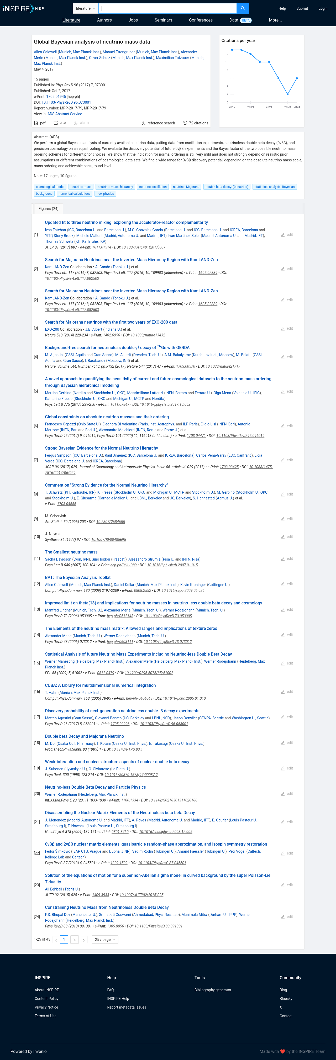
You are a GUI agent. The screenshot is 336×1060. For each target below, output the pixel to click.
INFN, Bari (226, 424)
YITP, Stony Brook (59, 236)
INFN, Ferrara (176, 393)
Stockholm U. (203, 492)
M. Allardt (123, 355)
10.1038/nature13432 (147, 335)
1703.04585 (66, 504)
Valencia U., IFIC (246, 393)
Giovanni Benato (108, 718)
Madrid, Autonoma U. (122, 236)
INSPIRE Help (118, 998)
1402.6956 (111, 335)
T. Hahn (51, 692)
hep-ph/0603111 (120, 642)
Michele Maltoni (89, 236)
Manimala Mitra (194, 915)
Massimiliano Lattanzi (145, 393)
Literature (71, 20)
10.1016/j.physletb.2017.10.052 (165, 404)
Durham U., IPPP (222, 915)
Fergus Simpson (58, 455)
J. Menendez (55, 820)
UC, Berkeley (180, 498)
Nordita (80, 393)
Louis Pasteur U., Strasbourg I (112, 826)
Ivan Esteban (55, 230)
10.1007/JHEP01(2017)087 (144, 247)
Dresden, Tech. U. (147, 355)
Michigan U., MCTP (128, 399)
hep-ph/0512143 (120, 616)
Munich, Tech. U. (87, 610)
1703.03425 (229, 467)
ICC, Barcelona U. (82, 230)
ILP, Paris (190, 424)
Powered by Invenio (28, 1051)
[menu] (293, 8)
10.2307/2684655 (110, 522)
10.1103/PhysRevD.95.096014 (240, 436)
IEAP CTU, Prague (86, 851)
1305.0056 (115, 926)
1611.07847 (119, 404)
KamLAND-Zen (57, 267)
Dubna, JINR (119, 851)
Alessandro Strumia (144, 559)
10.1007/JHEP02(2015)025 (141, 895)
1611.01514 (101, 247)
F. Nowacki (76, 826)
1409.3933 (100, 895)
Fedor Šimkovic (57, 851)
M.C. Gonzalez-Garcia (145, 230)
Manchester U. (84, 915)
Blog (283, 990)
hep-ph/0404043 (139, 698)
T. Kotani (104, 743)
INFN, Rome (146, 430)
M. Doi (50, 743)
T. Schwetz (53, 492)
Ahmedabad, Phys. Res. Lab (156, 915)
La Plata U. (120, 769)
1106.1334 (129, 800)
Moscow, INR (118, 360)
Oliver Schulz (99, 58)
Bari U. (90, 430)
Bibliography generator (213, 990)
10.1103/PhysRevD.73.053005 (168, 616)
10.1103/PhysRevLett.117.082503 (72, 278)
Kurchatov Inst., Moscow (213, 355)
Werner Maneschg (60, 661)
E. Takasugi (158, 743)
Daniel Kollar (124, 585)
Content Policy (46, 998)
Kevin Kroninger (193, 585)
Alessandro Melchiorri (117, 430)
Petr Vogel (236, 851)
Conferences (201, 20)
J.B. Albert (93, 329)
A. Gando (102, 267)
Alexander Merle (117, 610)
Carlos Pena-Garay (211, 455)
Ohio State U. (88, 424)
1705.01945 (56, 96)
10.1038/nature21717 (223, 366)
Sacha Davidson (58, 559)
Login (323, 8)
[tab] (49, 209)
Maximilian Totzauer (172, 58)
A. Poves (139, 820)
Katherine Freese (58, 399)
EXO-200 (52, 329)
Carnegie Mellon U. (114, 498)
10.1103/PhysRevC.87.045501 (162, 863)
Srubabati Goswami (115, 915)
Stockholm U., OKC (109, 393)
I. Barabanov (95, 360)
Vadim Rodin (142, 851)
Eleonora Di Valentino (119, 424)
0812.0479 (105, 673)
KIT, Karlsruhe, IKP (90, 241)
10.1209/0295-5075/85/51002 (149, 673)
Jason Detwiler (185, 718)
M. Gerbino (226, 492)
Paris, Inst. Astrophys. (157, 424)
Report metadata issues (126, 1007)
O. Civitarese (99, 769)
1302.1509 (119, 863)
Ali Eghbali (53, 889)
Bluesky (286, 998)
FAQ (110, 990)
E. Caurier (220, 820)
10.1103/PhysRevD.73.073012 (168, 642)
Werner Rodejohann (178, 610)
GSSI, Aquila (76, 355)
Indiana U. (112, 329)
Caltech (78, 857)
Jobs (133, 20)
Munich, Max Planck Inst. (79, 52)
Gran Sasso (103, 355)
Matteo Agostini (58, 718)
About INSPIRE (47, 990)
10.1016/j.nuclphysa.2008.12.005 (165, 832)
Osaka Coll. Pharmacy (75, 743)
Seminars (163, 20)
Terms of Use (45, 1016)
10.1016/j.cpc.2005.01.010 (184, 698)
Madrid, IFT (156, 236)
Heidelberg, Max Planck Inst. (100, 661)
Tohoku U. (121, 267)
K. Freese (105, 492)
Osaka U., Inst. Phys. (129, 743)
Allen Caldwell (45, 52)
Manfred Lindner (58, 610)
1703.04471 (196, 436)
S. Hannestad (204, 498)
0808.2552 (142, 590)
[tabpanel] (168, 582)
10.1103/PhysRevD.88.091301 (158, 926)
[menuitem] (282, 8)
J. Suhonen (54, 769)
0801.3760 (120, 832)
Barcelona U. (114, 230)
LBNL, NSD (161, 718)
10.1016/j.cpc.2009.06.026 (183, 590)
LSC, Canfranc (240, 455)
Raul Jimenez (116, 455)
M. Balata (243, 355)
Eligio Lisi (208, 424)
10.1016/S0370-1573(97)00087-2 (131, 775)
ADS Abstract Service (65, 114)
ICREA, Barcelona (244, 230)
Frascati (118, 559)
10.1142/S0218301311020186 (173, 800)
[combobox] (167, 8)
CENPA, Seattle (211, 718)
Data (233, 20)
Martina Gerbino (58, 393)
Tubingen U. (165, 851)
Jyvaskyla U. (76, 769)
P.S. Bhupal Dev (57, 915)
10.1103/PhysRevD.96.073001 (66, 102)
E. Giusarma (86, 498)
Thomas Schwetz (59, 241)
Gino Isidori (101, 559)
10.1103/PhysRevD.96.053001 (164, 724)
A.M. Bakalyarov (177, 355)
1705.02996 (120, 724)
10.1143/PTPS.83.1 (127, 749)
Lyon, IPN (81, 559)
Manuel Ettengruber (119, 52)
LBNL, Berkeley (150, 498)
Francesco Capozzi (60, 424)
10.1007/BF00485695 (108, 539)
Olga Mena (222, 393)
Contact (286, 1016)
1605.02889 (207, 273)
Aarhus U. (225, 498)
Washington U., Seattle (250, 718)
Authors (104, 20)
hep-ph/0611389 (123, 565)
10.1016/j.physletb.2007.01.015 (172, 565)
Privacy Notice (46, 1007)
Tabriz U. (71, 889)
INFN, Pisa (190, 559)
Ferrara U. (203, 393)
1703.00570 (185, 366)
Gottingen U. (218, 585)
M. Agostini (54, 355)
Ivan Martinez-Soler (184, 236)
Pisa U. (168, 559)
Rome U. (171, 430)
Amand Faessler (190, 851)
